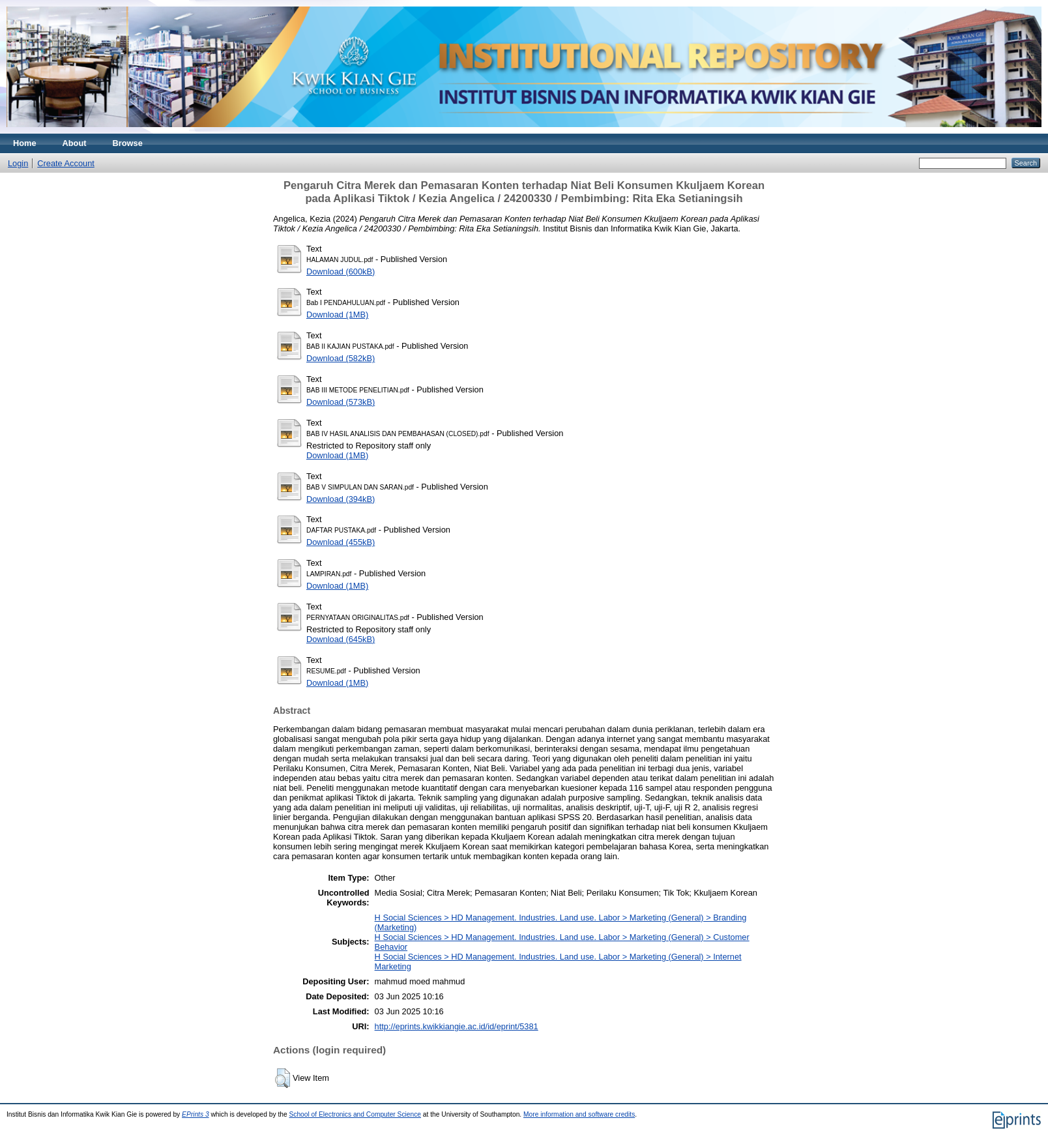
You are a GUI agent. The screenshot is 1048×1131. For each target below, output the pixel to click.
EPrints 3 (195, 1114)
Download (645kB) (340, 639)
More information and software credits (579, 1114)
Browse (128, 143)
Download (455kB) (340, 542)
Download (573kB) (340, 402)
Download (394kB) (340, 499)
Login (18, 163)
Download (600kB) (340, 271)
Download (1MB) (337, 314)
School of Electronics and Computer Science (355, 1114)
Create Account (66, 163)
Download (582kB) (340, 358)
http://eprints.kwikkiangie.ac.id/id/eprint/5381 (456, 1026)
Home (24, 143)
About (75, 143)
